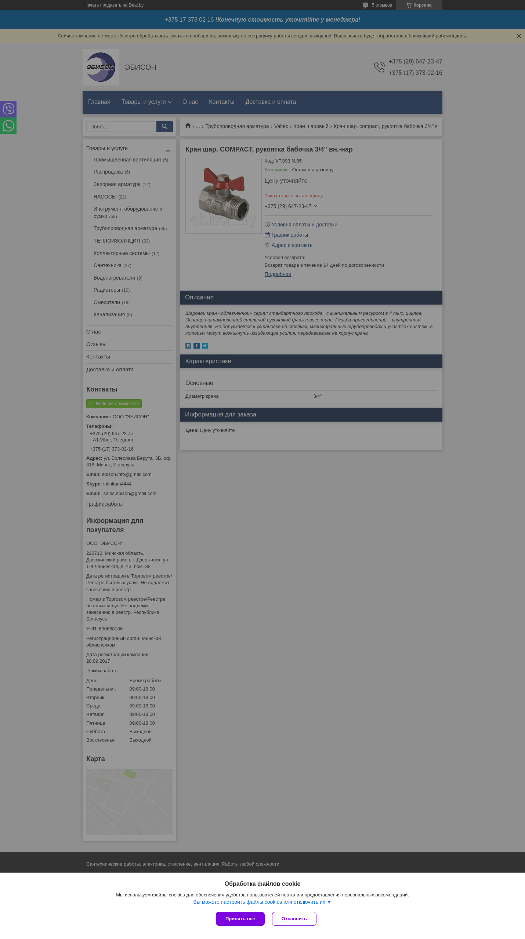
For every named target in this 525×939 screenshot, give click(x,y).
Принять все (240, 918)
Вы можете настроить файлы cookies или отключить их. (259, 902)
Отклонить (294, 918)
